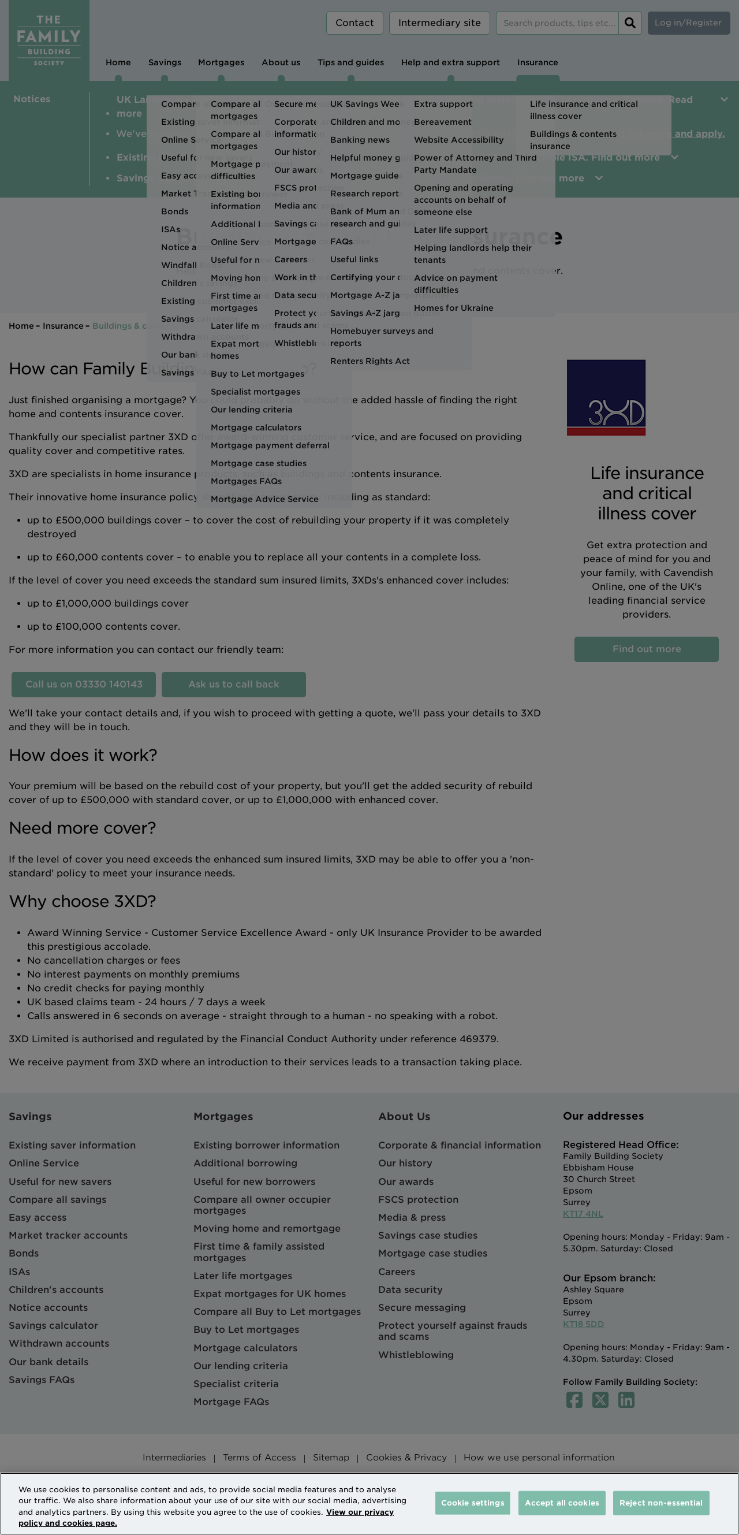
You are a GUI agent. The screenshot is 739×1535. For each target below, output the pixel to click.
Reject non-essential (661, 1503)
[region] (369, 1504)
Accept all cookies (562, 1503)
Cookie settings (473, 1503)
